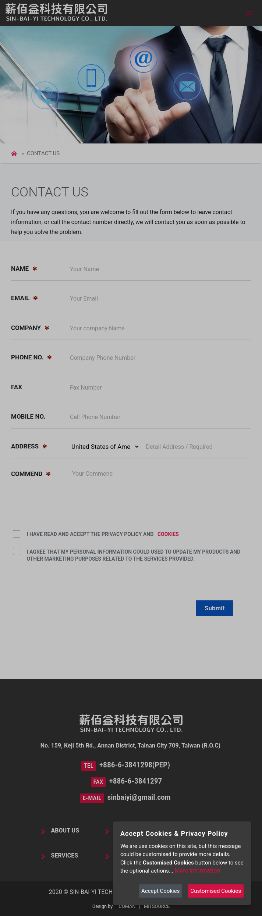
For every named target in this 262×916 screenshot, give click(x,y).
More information (197, 870)
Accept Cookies (160, 891)
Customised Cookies (215, 891)
